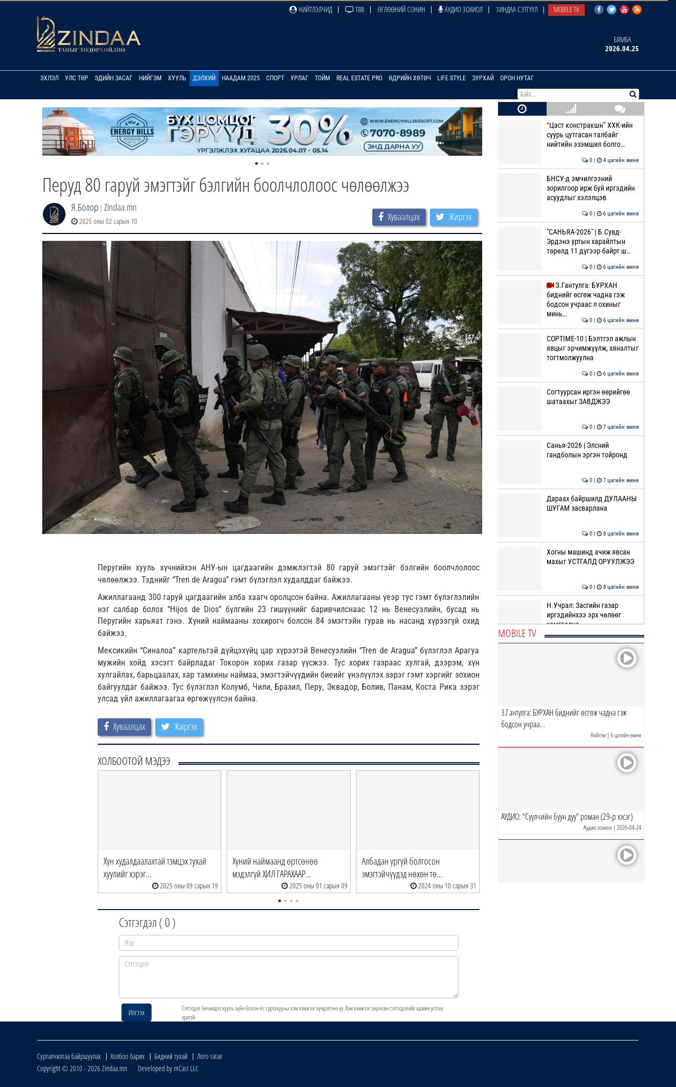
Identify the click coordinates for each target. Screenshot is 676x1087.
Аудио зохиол (460, 9)
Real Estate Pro (359, 78)
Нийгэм (150, 78)
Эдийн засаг (114, 78)
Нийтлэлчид (310, 9)
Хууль (177, 78)
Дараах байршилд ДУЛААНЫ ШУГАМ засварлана (568, 503)
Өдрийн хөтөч (410, 78)
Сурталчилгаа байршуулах (69, 1056)
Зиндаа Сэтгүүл (517, 9)
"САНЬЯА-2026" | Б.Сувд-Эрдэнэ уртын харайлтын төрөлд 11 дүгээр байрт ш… (568, 241)
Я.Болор (84, 207)
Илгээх (136, 1012)
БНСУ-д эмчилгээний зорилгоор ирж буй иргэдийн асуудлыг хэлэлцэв (568, 188)
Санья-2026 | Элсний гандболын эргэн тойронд (568, 450)
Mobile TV (566, 9)
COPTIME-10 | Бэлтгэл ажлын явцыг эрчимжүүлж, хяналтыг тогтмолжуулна (568, 348)
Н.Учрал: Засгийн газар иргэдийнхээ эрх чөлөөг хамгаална (568, 615)
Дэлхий (204, 78)
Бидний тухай (170, 1056)
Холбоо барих (127, 1056)
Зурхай (483, 78)
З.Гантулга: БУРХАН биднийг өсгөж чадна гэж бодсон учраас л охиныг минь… (568, 299)
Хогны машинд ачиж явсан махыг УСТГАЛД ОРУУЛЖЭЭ (568, 556)
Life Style (451, 78)
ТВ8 (354, 9)
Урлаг (299, 78)
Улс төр (76, 78)
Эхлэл (49, 78)
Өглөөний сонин (401, 9)
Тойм (322, 78)
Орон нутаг (517, 78)
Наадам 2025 (241, 78)
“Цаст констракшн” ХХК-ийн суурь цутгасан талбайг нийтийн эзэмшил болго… (568, 134)
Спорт (275, 78)
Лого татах (209, 1056)
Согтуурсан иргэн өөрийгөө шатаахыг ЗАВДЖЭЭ (568, 396)
